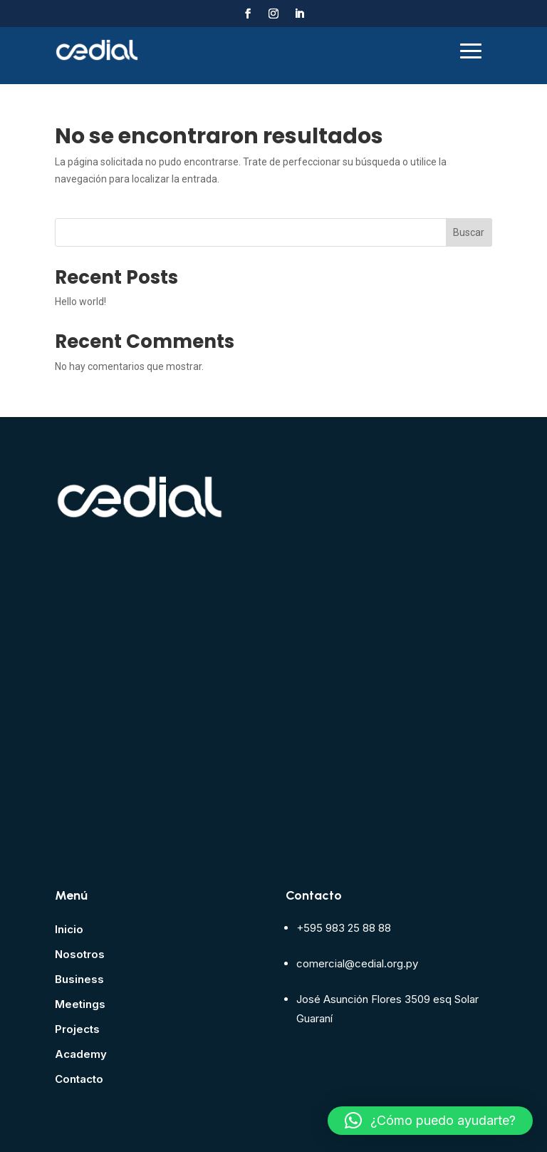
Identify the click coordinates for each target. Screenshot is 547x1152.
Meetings (80, 1004)
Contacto (79, 1079)
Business (79, 979)
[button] (430, 1120)
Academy (81, 1054)
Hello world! (80, 301)
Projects (77, 1029)
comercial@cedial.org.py (357, 963)
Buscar (468, 232)
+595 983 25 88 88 (343, 928)
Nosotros (80, 954)
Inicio (69, 929)
